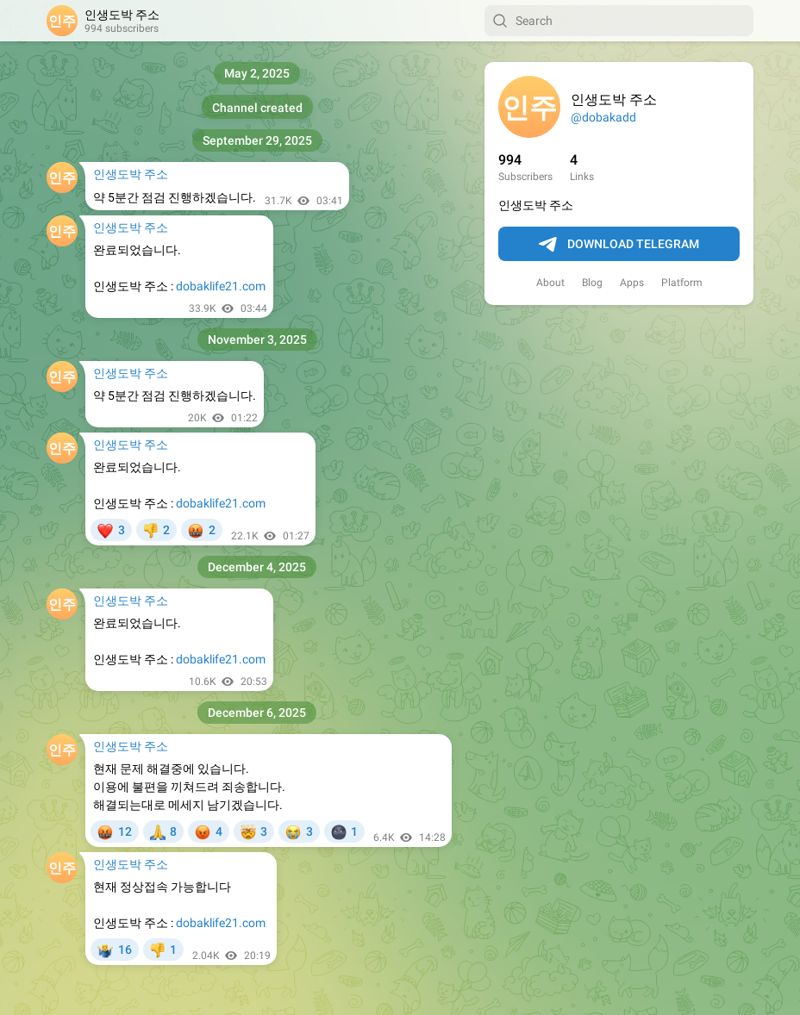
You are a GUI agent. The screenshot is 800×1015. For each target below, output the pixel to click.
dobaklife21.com (221, 286)
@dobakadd (603, 117)
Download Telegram (619, 244)
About (550, 283)
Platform (682, 283)
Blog (592, 283)
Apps (632, 283)
